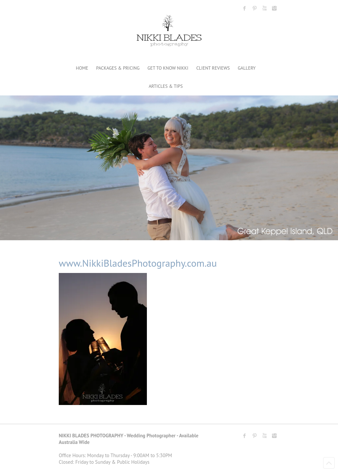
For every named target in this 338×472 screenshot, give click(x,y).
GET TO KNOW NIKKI (168, 68)
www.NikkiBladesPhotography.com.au (138, 262)
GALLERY (246, 68)
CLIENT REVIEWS (213, 68)
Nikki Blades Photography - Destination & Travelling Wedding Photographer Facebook (245, 8)
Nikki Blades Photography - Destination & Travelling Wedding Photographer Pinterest (254, 8)
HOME (82, 68)
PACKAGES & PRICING (117, 68)
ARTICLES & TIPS (166, 86)
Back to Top (329, 463)
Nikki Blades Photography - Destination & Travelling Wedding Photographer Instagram (274, 8)
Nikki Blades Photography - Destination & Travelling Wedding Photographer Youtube (264, 8)
